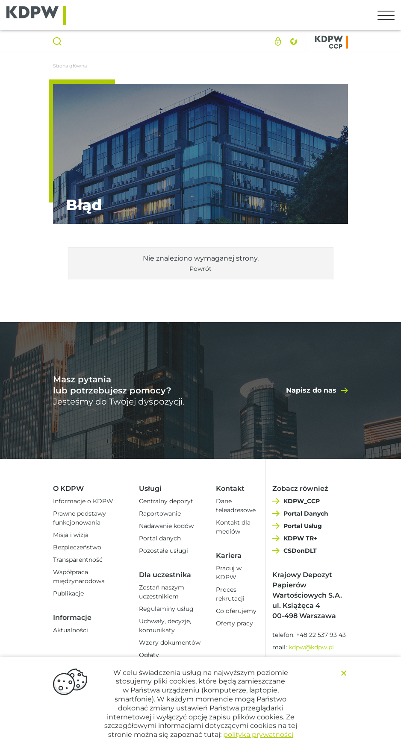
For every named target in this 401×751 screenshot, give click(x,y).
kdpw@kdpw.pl (311, 647)
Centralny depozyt (166, 501)
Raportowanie (160, 513)
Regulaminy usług (166, 609)
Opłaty (149, 655)
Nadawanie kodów (166, 526)
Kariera (229, 556)
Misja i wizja (70, 535)
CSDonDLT (300, 550)
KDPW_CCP (301, 501)
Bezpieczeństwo (77, 547)
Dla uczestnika (165, 575)
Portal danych (160, 538)
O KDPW (68, 488)
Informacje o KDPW (83, 501)
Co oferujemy (236, 611)
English (293, 41)
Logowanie (277, 41)
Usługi (150, 488)
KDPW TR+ (300, 538)
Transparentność (78, 559)
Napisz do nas (311, 390)
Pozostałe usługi (163, 550)
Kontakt (230, 488)
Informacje (72, 617)
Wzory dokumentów (169, 642)
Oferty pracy (234, 623)
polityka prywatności (258, 734)
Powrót (200, 269)
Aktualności (70, 630)
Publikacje (68, 593)
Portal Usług (302, 526)
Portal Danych (305, 513)
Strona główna (70, 66)
